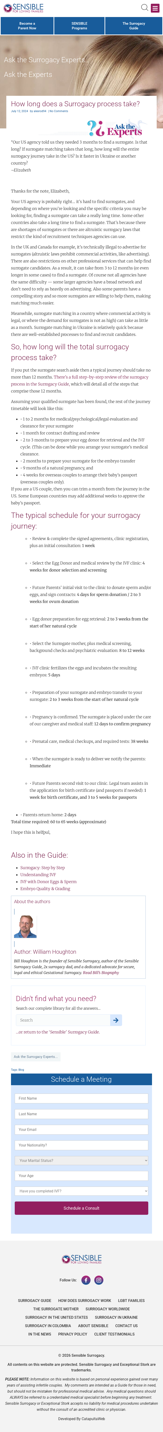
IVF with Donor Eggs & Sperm (48, 881)
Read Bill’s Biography (101, 972)
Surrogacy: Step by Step (42, 867)
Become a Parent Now (27, 25)
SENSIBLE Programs (79, 25)
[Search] (116, 1020)
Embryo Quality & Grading (45, 888)
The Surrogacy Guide (134, 25)
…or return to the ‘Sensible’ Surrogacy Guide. (58, 1032)
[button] (155, 8)
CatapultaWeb (93, 1419)
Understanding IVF (38, 874)
